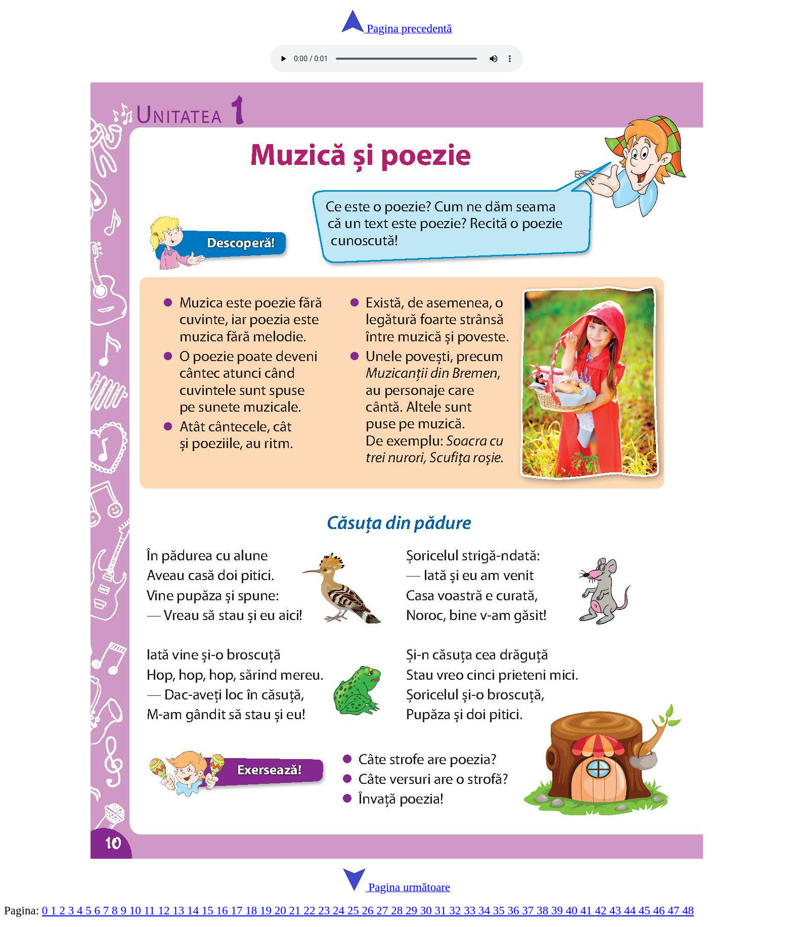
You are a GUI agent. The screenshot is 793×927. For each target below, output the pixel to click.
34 (485, 910)
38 (544, 910)
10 (136, 910)
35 (500, 910)
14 (194, 910)
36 (515, 910)
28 (398, 910)
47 (675, 910)
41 (588, 910)
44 (631, 910)
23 (325, 910)
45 (646, 910)
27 (383, 910)
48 (688, 910)
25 (354, 910)
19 (267, 910)
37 (529, 910)
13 (179, 910)
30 (427, 910)
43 (616, 910)
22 (310, 910)
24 (340, 910)
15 (209, 910)
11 (151, 910)
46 (660, 910)
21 (296, 910)
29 (413, 910)
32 (456, 910)
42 (602, 910)
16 (223, 910)
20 (282, 910)
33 (471, 910)
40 (573, 910)
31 (442, 910)
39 (558, 910)
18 (252, 910)
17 (238, 910)
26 (369, 910)
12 (165, 910)
